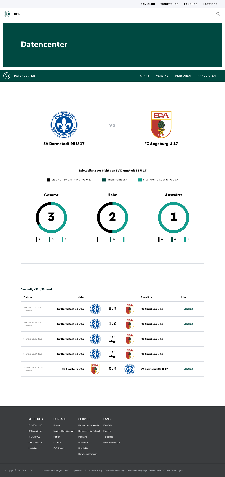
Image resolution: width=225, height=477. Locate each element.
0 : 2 (112, 309)
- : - (112, 339)
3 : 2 (112, 369)
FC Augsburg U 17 (152, 309)
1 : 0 (112, 324)
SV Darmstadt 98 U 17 (71, 309)
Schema (186, 308)
